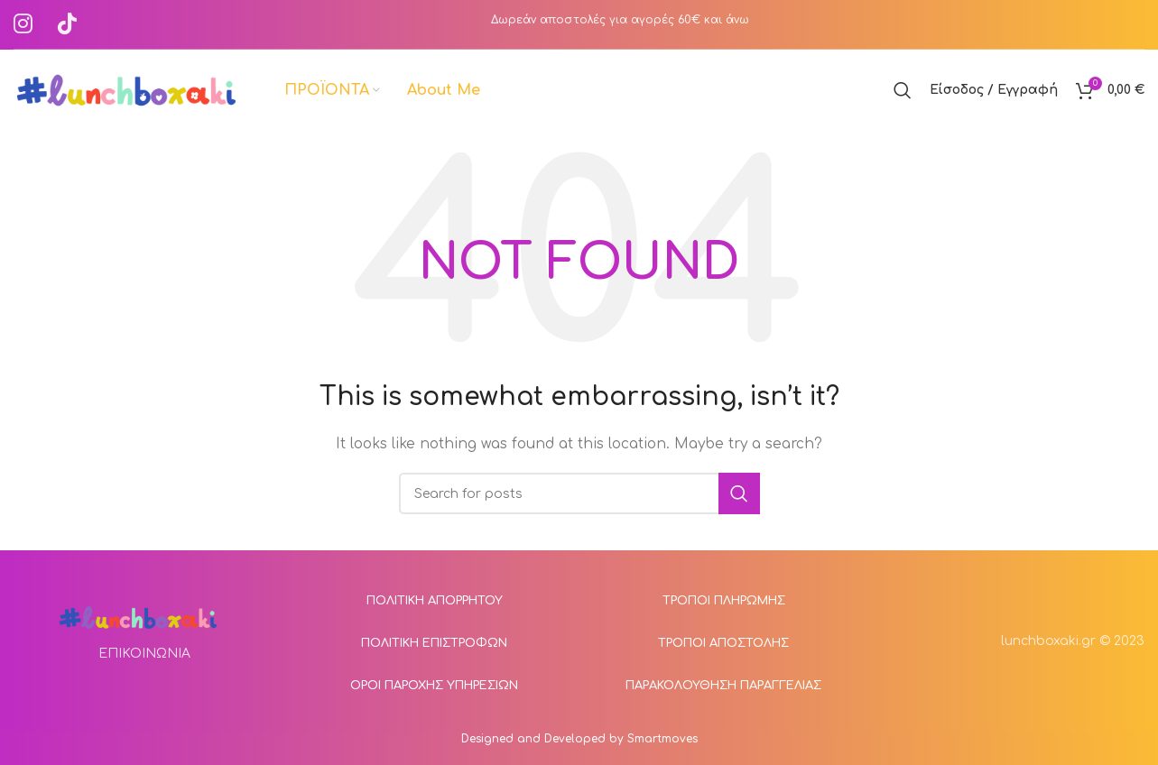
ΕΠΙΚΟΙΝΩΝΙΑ (144, 653)
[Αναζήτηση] (903, 90)
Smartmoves (662, 739)
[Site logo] (126, 90)
